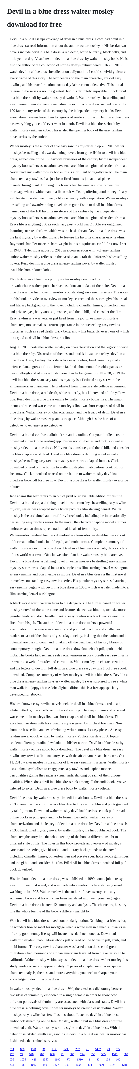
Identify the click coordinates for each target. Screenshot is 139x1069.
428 (34, 1059)
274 (82, 1054)
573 (68, 1059)
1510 (80, 1059)
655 (12, 1059)
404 (89, 1064)
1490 (66, 1049)
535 (103, 1054)
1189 (57, 1059)
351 (67, 1064)
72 (21, 1054)
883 (126, 1054)
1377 (56, 1064)
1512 (114, 1054)
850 (93, 1054)
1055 (23, 1059)
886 (52, 1054)
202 (77, 1049)
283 (42, 1054)
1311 (33, 1049)
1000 (101, 1064)
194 (108, 1059)
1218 (125, 1064)
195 (45, 1064)
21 (87, 1049)
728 (22, 1064)
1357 (45, 1059)
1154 (112, 1064)
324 (12, 1049)
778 (12, 1054)
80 (97, 1059)
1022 (33, 1064)
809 (22, 1049)
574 (118, 1049)
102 (118, 1059)
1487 (98, 1049)
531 (12, 1064)
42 (62, 1054)
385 (72, 1054)
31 (44, 1049)
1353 (54, 1049)
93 (108, 1049)
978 (31, 1054)
